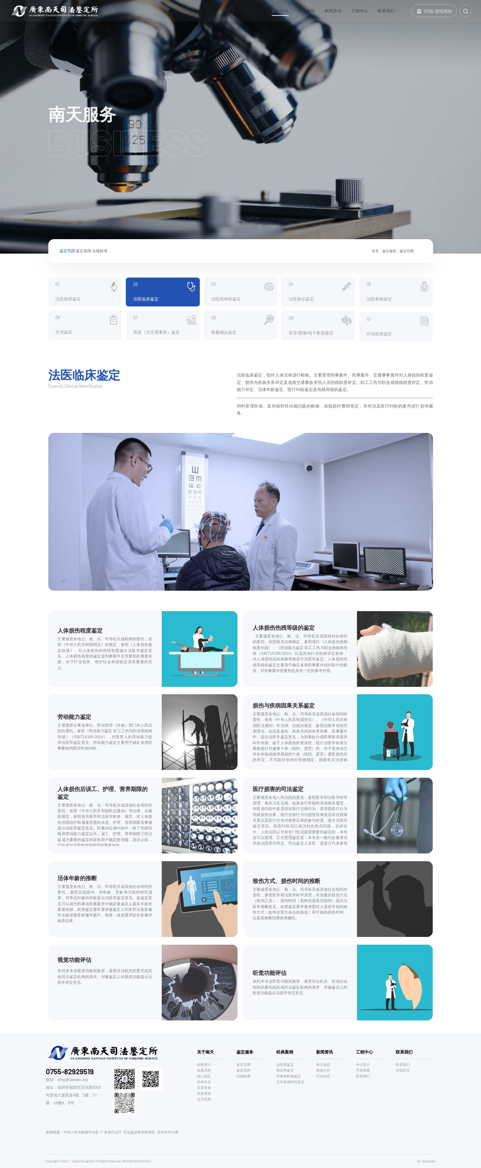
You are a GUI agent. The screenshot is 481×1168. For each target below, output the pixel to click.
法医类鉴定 (285, 1065)
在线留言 (403, 1070)
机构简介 (204, 1065)
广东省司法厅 (111, 1132)
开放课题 (363, 1070)
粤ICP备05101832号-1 (137, 1161)
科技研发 (204, 1093)
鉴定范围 (67, 251)
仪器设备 (204, 1087)
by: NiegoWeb (426, 1161)
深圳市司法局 (167, 1132)
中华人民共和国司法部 (81, 1132)
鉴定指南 (83, 251)
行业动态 (323, 1076)
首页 (375, 251)
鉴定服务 (389, 251)
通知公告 (323, 1070)
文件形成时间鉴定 (290, 1082)
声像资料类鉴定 (288, 1076)
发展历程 (204, 1070)
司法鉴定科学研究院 (139, 1132)
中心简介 (363, 1065)
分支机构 (204, 1099)
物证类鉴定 (285, 1070)
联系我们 (363, 1076)
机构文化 (204, 1082)
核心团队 (204, 1076)
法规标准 (99, 251)
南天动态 (323, 1065)
